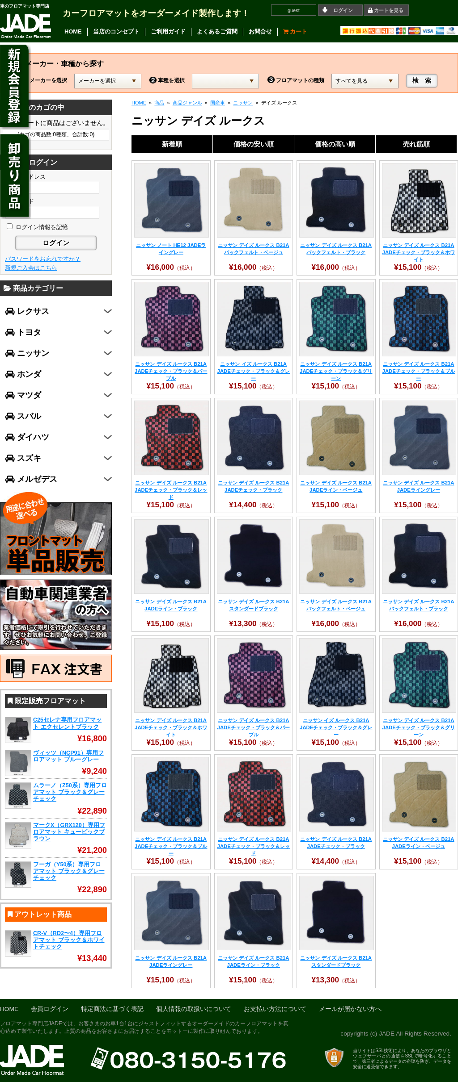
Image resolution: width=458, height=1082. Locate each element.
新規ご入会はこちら (31, 267)
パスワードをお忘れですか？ (43, 258)
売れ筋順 (416, 144)
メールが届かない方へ (350, 1009)
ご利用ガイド (168, 31)
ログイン (343, 10)
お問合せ (260, 31)
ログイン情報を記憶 (37, 227)
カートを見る (388, 10)
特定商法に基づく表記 (112, 1009)
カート (295, 31)
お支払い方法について (275, 1009)
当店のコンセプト (116, 31)
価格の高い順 (335, 144)
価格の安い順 (253, 144)
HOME (73, 31)
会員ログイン (49, 1009)
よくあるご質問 (217, 31)
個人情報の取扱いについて (193, 1009)
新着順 (172, 144)
